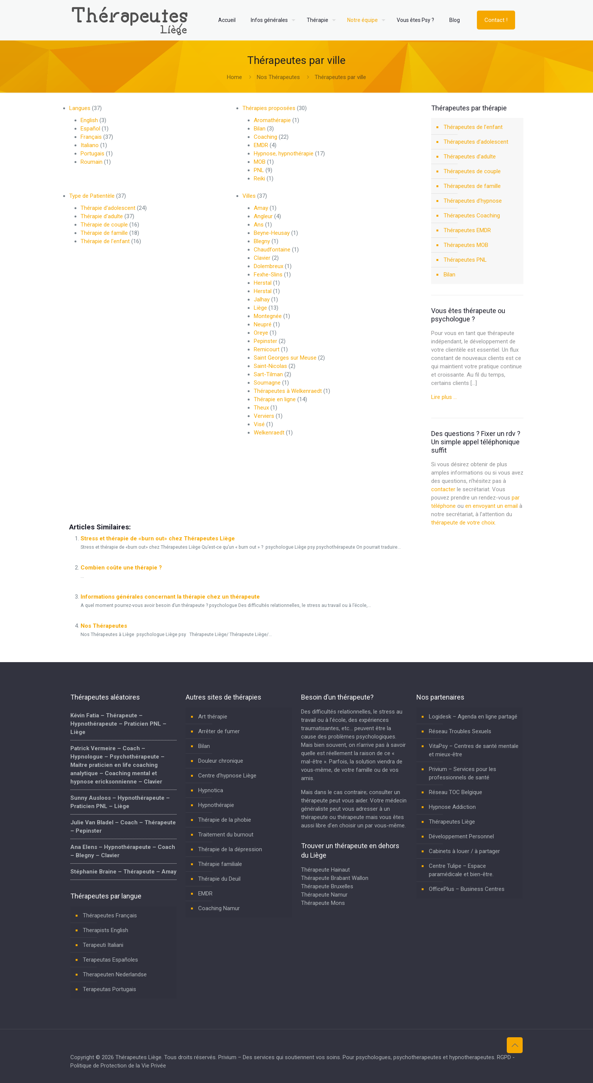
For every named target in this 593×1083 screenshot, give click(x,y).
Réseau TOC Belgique (455, 792)
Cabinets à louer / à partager (464, 851)
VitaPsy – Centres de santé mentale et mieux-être (473, 750)
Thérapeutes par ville (340, 77)
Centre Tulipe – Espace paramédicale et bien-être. (461, 870)
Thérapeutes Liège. (139, 1057)
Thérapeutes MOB (466, 245)
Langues (79, 108)
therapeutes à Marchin (97, 490)
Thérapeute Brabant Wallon (334, 878)
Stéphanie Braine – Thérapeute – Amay (123, 871)
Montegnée (268, 316)
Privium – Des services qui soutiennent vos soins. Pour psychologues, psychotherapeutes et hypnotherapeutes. (356, 1057)
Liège (260, 307)
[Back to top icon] (515, 1045)
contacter (443, 489)
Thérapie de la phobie (224, 819)
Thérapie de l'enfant (105, 241)
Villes (249, 195)
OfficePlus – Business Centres (467, 889)
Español (90, 128)
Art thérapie (212, 716)
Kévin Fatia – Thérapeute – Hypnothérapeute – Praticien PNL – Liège (118, 723)
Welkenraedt (269, 432)
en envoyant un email (491, 506)
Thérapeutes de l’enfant (473, 127)
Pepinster (265, 341)
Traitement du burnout (225, 834)
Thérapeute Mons (323, 903)
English (89, 120)
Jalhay (262, 299)
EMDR (261, 145)
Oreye (261, 332)
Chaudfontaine (272, 249)
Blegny (262, 241)
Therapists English (105, 930)
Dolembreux (268, 266)
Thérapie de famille (104, 233)
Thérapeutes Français (110, 915)
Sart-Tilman (268, 374)
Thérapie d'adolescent (108, 208)
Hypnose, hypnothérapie (284, 153)
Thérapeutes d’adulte (470, 156)
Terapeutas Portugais (109, 989)
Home (234, 77)
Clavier (262, 257)
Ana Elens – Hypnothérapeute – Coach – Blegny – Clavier (122, 851)
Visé (259, 424)
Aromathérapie (272, 120)
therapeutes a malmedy (325, 490)
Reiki (259, 178)
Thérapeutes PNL (465, 259)
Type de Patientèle (92, 195)
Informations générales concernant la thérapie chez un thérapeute (170, 596)
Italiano (90, 145)
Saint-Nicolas (270, 366)
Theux (261, 407)
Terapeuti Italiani (103, 945)
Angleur (263, 216)
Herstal (263, 282)
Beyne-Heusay (272, 233)
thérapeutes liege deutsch (211, 490)
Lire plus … (444, 397)
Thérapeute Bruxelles (327, 886)
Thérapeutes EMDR (467, 230)
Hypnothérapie (216, 805)
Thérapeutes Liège (452, 821)
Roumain (91, 161)
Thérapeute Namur (324, 894)
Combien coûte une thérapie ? (121, 567)
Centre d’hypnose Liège (227, 775)
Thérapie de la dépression (230, 849)
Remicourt (266, 349)
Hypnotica (210, 790)
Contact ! (496, 20)
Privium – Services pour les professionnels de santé (462, 773)
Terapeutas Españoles (110, 959)
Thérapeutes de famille (472, 186)
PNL (259, 170)
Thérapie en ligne (275, 399)
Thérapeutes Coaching (472, 215)
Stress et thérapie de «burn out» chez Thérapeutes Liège (158, 538)
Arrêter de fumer (219, 731)
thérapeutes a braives (152, 490)
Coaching (265, 136)
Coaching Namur (219, 908)
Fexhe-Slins (268, 274)
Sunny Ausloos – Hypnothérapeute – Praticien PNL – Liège (120, 802)
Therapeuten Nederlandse (115, 974)
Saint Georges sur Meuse (285, 357)
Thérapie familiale (220, 864)
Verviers (264, 416)
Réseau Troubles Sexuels (460, 731)
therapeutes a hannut (269, 490)
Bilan (259, 128)
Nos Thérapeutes (278, 77)
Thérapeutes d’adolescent (476, 141)
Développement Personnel (461, 836)
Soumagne (267, 382)
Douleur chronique (220, 760)
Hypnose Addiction (452, 807)
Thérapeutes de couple (472, 171)
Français (91, 136)
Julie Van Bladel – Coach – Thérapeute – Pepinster (123, 826)
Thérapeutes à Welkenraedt (288, 391)
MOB (259, 161)
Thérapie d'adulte (102, 216)
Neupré (263, 324)
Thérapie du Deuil (219, 878)
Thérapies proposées (268, 108)
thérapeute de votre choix (463, 522)
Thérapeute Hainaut (325, 869)
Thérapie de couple (104, 224)
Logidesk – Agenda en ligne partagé (473, 716)
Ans (259, 224)
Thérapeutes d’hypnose (473, 200)
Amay (261, 208)
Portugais (92, 153)
